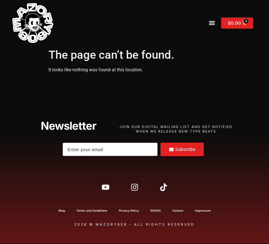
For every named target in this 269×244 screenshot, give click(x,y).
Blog (62, 211)
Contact (177, 211)
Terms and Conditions (91, 211)
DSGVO (155, 211)
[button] (212, 23)
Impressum (203, 211)
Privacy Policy (129, 211)
